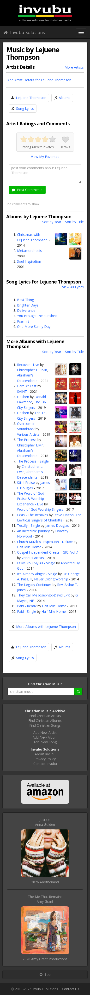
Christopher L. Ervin (32, 370)
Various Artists (28, 434)
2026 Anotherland (45, 882)
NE (31, 600)
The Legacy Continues (34, 584)
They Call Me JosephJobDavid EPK (43, 595)
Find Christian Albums (45, 720)
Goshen (23, 396)
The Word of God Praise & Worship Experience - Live (30, 498)
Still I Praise (26, 482)
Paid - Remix (26, 606)
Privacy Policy (45, 759)
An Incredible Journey (33, 531)
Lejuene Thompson (31, 97)
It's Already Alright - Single (37, 574)
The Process (26, 439)
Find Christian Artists (45, 715)
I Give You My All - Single (36, 563)
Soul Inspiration (29, 261)
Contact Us (70, 989)
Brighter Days (27, 305)
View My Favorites (45, 156)
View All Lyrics (73, 287)
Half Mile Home (29, 547)
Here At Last (26, 386)
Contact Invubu (45, 763)
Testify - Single (28, 525)
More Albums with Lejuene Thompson (46, 626)
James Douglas (57, 525)
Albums (64, 97)
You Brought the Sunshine (37, 315)
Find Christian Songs (45, 725)
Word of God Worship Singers (40, 509)
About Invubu (45, 754)
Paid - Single (26, 611)
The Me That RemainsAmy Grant (45, 899)
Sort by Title (74, 222)
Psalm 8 (23, 321)
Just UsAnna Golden (45, 822)
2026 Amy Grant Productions (45, 959)
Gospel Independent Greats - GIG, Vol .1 (48, 552)
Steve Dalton (64, 515)
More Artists (74, 67)
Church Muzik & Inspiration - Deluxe (45, 541)
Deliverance (26, 310)
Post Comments (27, 189)
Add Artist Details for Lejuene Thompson (39, 80)
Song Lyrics (25, 108)
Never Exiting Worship (51, 579)
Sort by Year (51, 222)
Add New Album (45, 737)
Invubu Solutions (24, 32)
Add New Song (45, 742)
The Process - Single (33, 461)
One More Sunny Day (33, 326)
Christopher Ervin (30, 445)
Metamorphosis (29, 250)
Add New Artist (45, 732)
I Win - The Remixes (32, 515)
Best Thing (25, 299)
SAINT (22, 391)
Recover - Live (28, 364)
